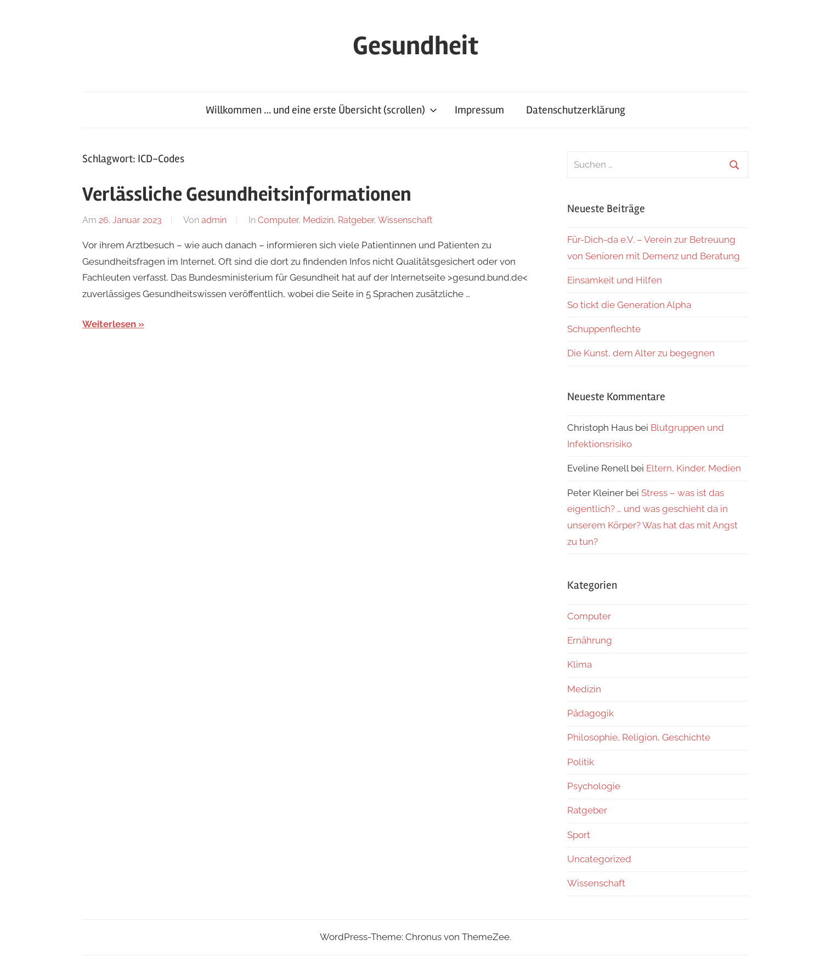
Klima (579, 664)
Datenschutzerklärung (575, 110)
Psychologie (593, 786)
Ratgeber (356, 220)
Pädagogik (590, 713)
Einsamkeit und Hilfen (614, 280)
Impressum (479, 110)
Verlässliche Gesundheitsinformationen (246, 195)
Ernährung (589, 640)
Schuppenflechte (604, 328)
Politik (580, 761)
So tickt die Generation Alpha (629, 304)
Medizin (318, 220)
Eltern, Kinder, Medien (693, 468)
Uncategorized (599, 858)
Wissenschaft (405, 220)
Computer (278, 220)
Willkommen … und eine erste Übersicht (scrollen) (321, 110)
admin (214, 220)
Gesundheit (415, 46)
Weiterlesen (109, 323)
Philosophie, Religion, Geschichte (638, 737)
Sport (578, 834)
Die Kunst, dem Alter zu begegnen (641, 353)
